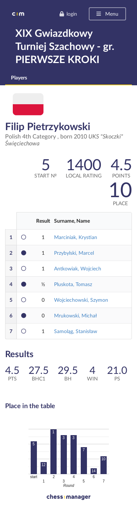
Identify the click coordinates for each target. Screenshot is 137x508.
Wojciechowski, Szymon (81, 300)
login (68, 14)
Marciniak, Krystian (75, 237)
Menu (106, 14)
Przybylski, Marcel (74, 253)
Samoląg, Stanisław (75, 331)
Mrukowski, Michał (75, 315)
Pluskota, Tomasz (73, 284)
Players (19, 77)
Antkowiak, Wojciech (77, 268)
